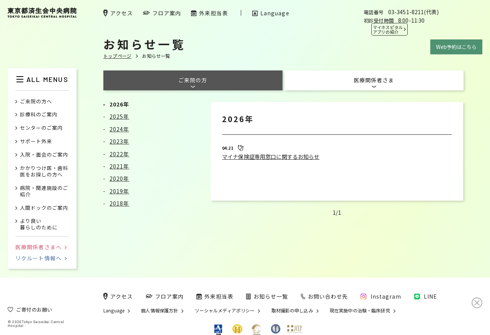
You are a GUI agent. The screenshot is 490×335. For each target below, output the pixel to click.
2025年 (119, 116)
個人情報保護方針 (159, 310)
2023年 (119, 141)
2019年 (119, 191)
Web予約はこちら (456, 47)
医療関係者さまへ (41, 247)
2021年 (119, 166)
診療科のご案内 (38, 114)
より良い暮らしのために (38, 224)
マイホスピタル (388, 29)
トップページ (117, 55)
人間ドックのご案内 (44, 208)
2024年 (119, 129)
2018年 (119, 203)
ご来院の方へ (36, 101)
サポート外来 (36, 141)
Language (113, 310)
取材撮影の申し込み (292, 310)
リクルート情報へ (41, 258)
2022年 (119, 154)
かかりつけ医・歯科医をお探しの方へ (44, 171)
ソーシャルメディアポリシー (225, 310)
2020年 (119, 178)
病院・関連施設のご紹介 (44, 191)
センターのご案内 (41, 128)
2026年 (119, 104)
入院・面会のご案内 (44, 155)
